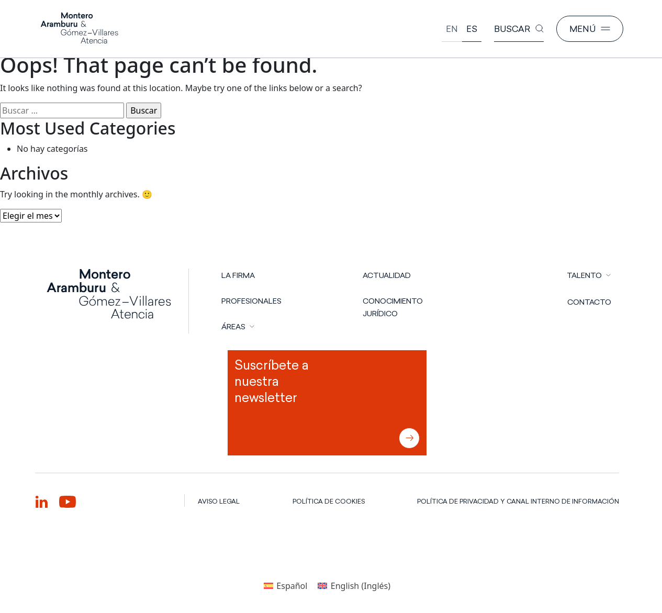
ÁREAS (233, 326)
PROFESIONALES (251, 301)
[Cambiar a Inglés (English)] (354, 585)
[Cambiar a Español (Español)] (285, 585)
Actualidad (387, 275)
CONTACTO (589, 302)
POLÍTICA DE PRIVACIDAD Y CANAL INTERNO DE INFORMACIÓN (518, 501)
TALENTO (584, 275)
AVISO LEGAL (219, 501)
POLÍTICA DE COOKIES (329, 501)
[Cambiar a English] (452, 29)
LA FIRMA (238, 275)
